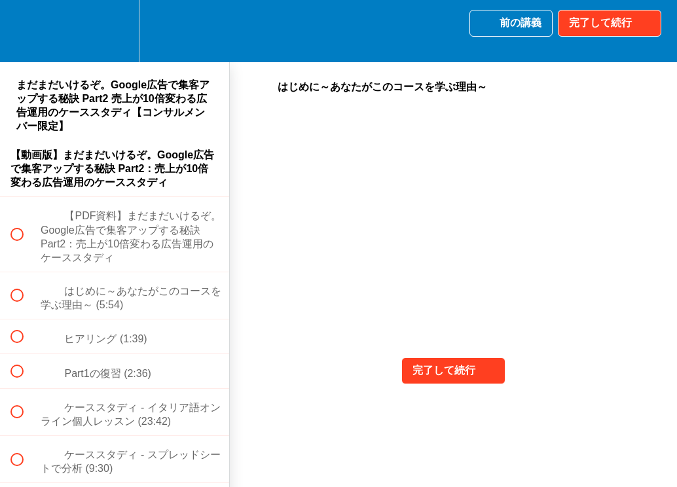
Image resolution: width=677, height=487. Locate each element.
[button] (24, 31)
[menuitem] (114, 31)
